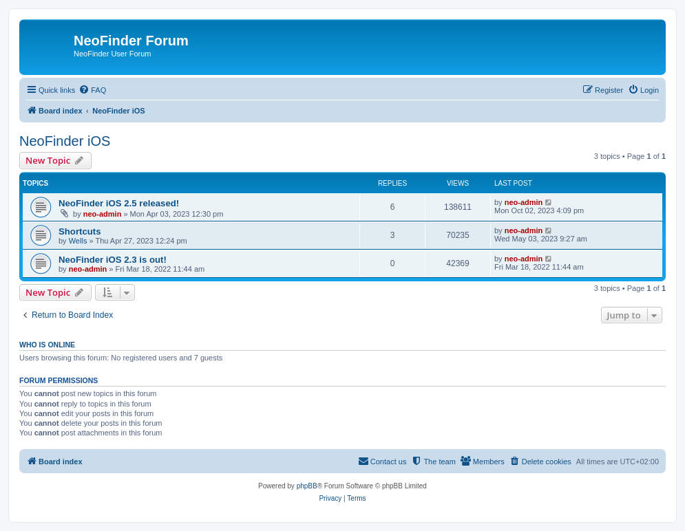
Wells (78, 241)
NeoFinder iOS (64, 141)
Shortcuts (80, 231)
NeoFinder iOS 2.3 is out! (113, 259)
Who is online (47, 344)
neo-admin (102, 214)
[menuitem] (92, 90)
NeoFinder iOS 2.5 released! (119, 203)
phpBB (307, 486)
